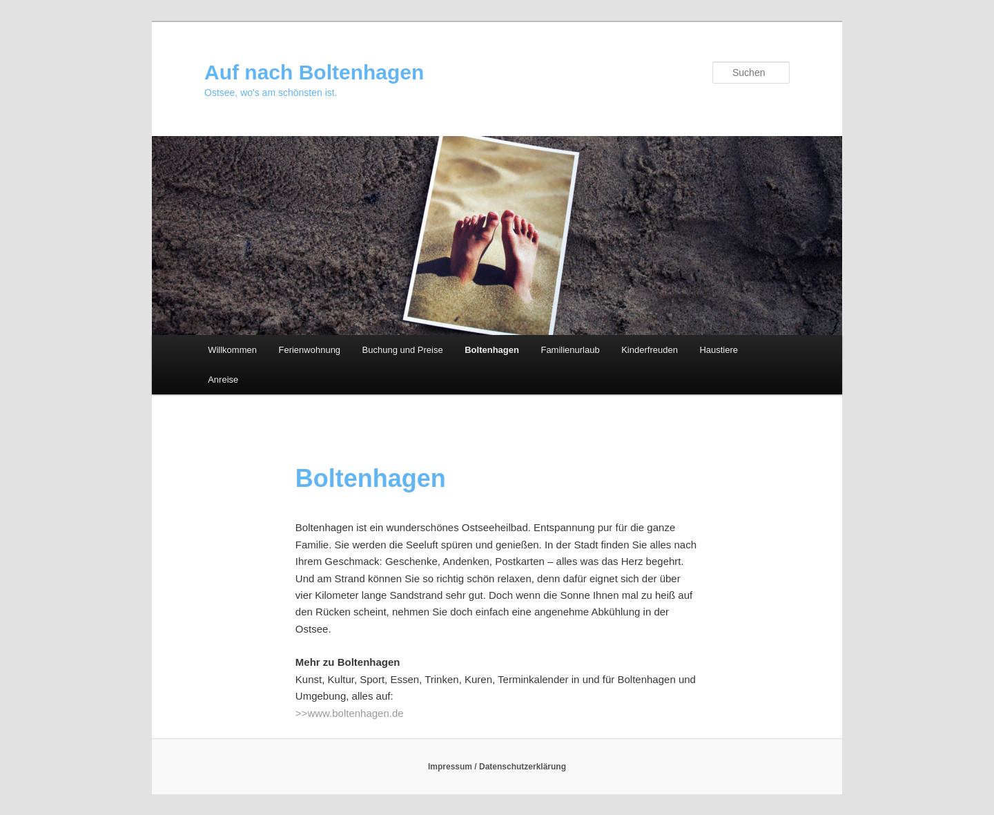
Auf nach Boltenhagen (314, 72)
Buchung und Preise (402, 350)
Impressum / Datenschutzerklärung (497, 766)
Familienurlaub (569, 350)
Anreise (223, 379)
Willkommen (232, 350)
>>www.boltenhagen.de (349, 713)
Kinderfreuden (649, 350)
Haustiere (718, 350)
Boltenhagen (492, 350)
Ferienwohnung (309, 350)
